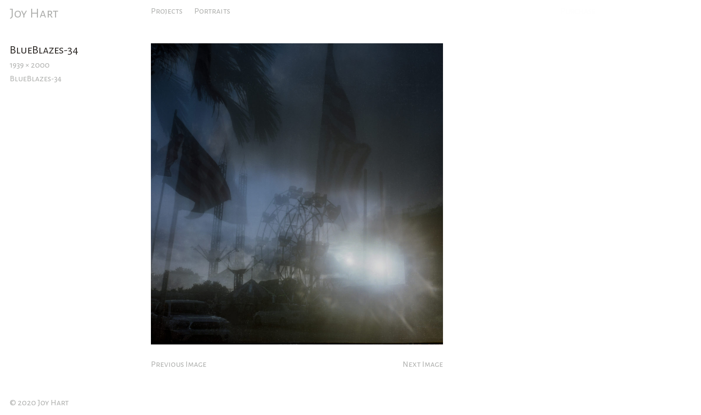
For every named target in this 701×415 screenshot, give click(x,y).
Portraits (212, 11)
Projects (167, 11)
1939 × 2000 (30, 65)
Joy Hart (34, 13)
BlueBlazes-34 (35, 78)
